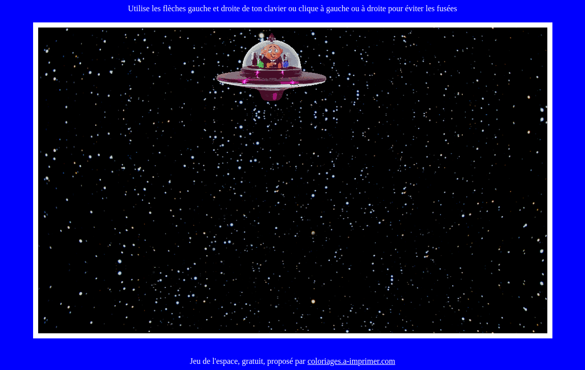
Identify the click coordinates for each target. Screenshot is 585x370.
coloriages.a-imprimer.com (351, 361)
